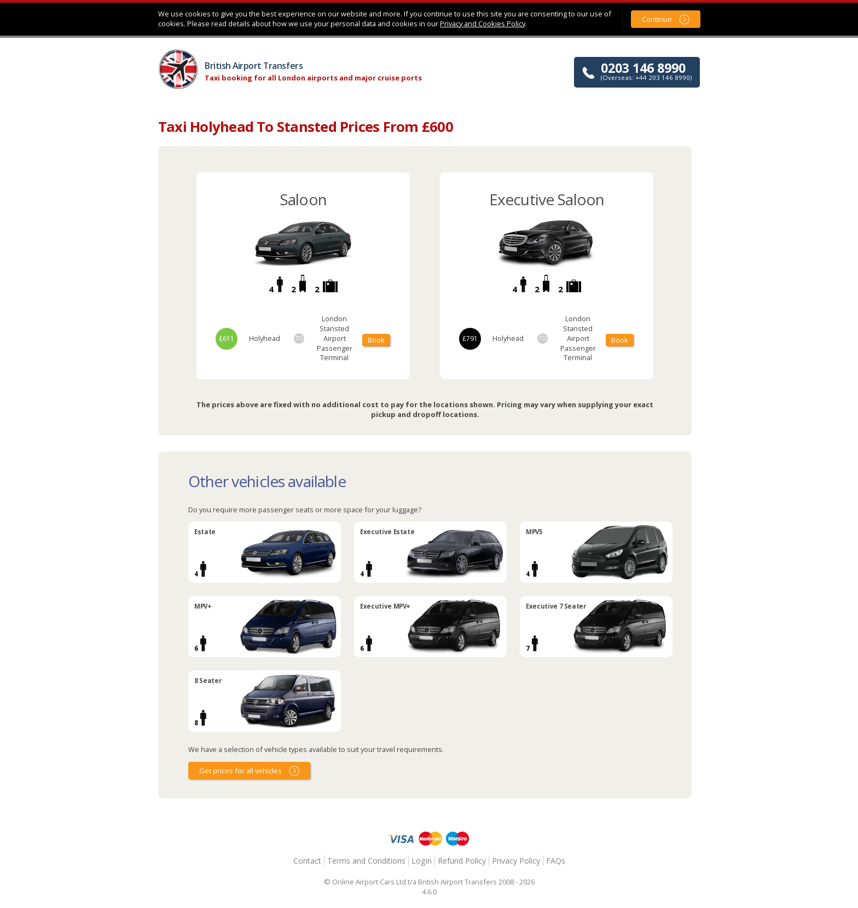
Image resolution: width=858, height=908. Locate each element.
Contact (307, 860)
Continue (657, 19)
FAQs (555, 860)
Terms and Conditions (366, 860)
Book (376, 340)
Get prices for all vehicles (240, 771)
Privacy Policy (516, 860)
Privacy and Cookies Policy (482, 23)
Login (421, 860)
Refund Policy (462, 860)
